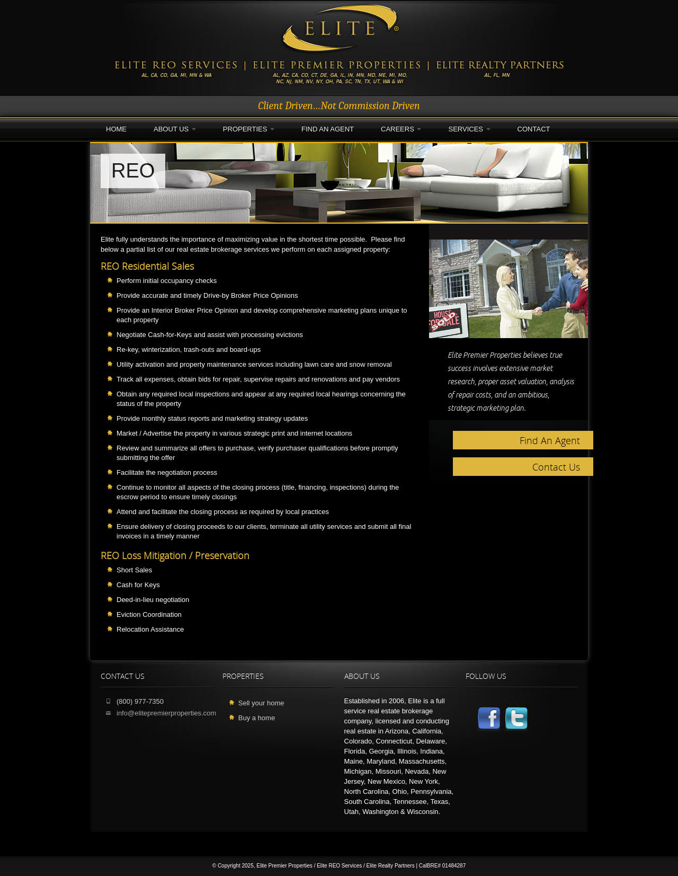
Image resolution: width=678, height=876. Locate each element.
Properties (248, 129)
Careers (401, 129)
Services (469, 129)
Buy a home (256, 718)
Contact (534, 129)
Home (116, 129)
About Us (175, 129)
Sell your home (261, 703)
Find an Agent (327, 129)
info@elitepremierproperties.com (166, 713)
